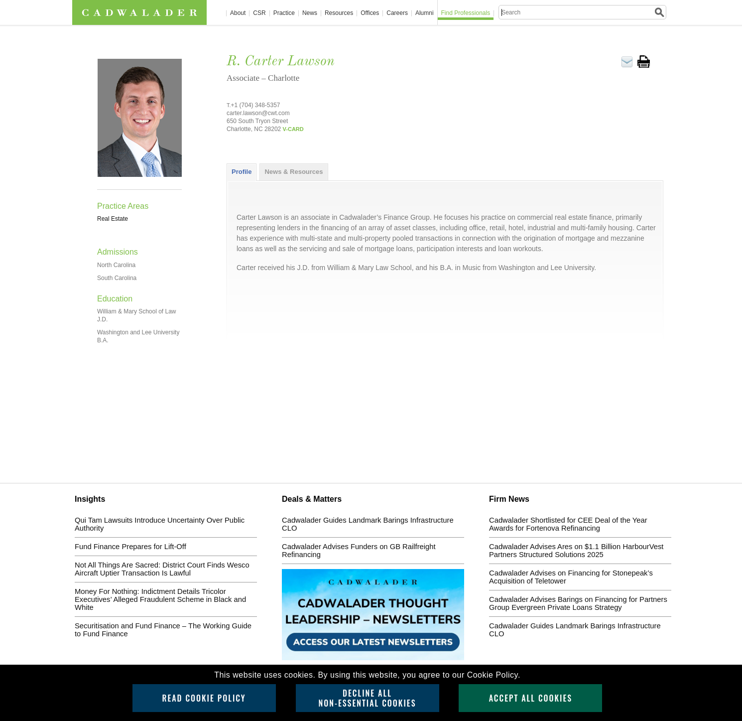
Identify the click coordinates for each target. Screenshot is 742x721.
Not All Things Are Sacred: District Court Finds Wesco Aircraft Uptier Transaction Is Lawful (162, 569)
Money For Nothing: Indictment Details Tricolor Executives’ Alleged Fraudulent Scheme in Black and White (160, 599)
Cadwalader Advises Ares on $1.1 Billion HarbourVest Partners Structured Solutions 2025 (576, 551)
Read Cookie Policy (204, 698)
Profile (241, 171)
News (309, 13)
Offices (370, 13)
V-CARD (293, 129)
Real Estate (112, 218)
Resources (339, 13)
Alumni (424, 13)
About (238, 13)
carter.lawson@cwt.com (258, 113)
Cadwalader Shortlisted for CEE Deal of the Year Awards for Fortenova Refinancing (568, 524)
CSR (259, 13)
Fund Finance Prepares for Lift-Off (130, 547)
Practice (284, 13)
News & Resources (293, 171)
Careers (397, 13)
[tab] (241, 171)
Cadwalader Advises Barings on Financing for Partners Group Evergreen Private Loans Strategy (578, 603)
